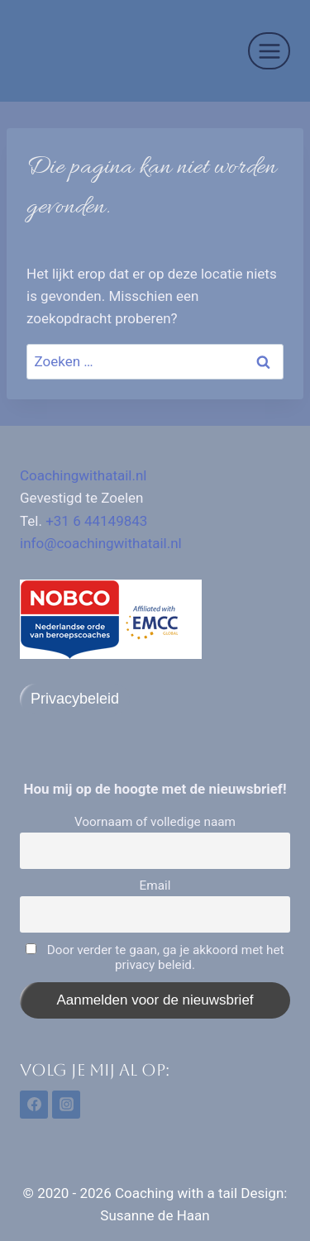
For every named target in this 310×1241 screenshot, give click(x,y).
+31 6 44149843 (96, 521)
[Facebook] (34, 1105)
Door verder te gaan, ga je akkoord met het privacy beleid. (155, 957)
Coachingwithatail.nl (83, 475)
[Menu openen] (269, 50)
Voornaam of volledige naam (155, 821)
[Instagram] (66, 1105)
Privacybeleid (75, 698)
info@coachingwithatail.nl (101, 543)
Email (155, 885)
